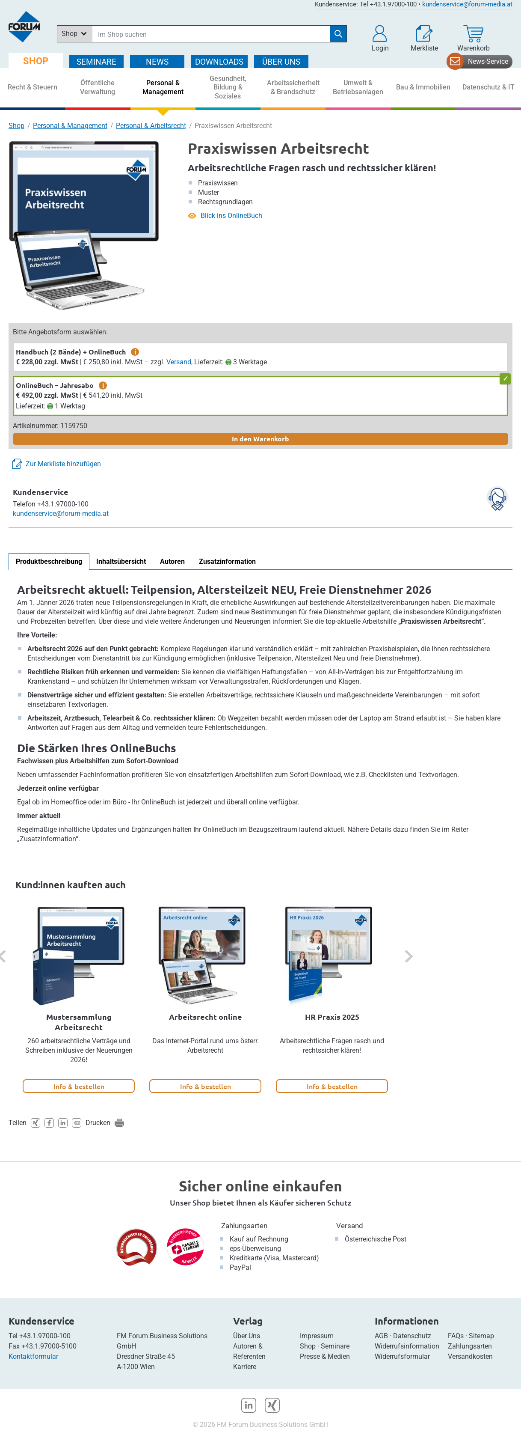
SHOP (35, 61)
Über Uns (246, 1336)
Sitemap (481, 1336)
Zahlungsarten (244, 1225)
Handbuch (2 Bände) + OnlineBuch (71, 351)
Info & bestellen (78, 1086)
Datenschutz (412, 1336)
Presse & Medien (325, 1356)
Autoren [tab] (172, 561)
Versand (178, 362)
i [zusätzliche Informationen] (135, 352)
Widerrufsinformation (407, 1346)
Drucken (98, 1123)
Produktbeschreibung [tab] (49, 561)
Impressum (317, 1336)
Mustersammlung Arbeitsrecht (79, 1022)
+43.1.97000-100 (45, 1336)
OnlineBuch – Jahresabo (55, 385)
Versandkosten (470, 1356)
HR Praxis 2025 (332, 1016)
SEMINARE (96, 62)
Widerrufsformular (402, 1356)
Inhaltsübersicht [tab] (121, 561)
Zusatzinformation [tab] (227, 561)
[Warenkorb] (473, 38)
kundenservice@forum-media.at (467, 4)
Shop (16, 126)
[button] (380, 38)
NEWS (157, 62)
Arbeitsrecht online (205, 1016)
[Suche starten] (338, 34)
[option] (78, 999)
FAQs (456, 1336)
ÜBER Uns (281, 62)
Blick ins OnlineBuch (231, 215)
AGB (381, 1336)
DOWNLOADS (219, 62)
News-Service (488, 61)
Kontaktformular (33, 1356)
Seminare (335, 1346)
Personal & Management (70, 126)
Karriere (244, 1367)
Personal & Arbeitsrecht (151, 126)
